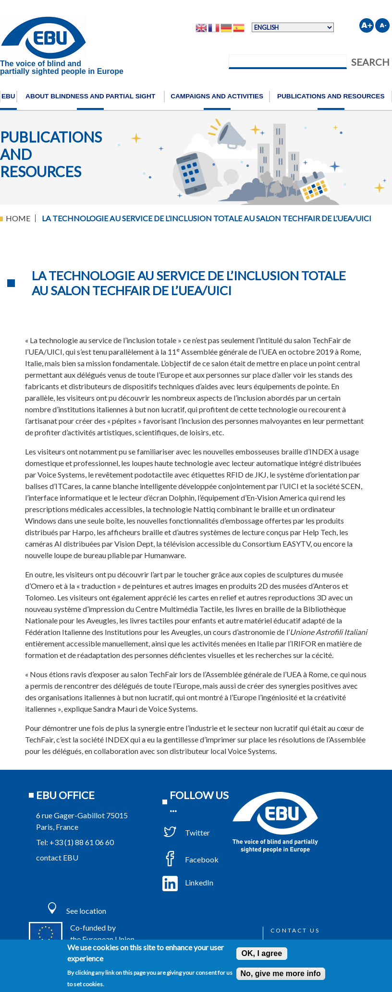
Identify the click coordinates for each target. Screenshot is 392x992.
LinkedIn (187, 882)
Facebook (190, 859)
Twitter (186, 832)
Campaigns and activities (217, 96)
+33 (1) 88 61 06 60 (81, 842)
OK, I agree (262, 953)
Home (18, 218)
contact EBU (57, 857)
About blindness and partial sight (90, 96)
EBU (8, 96)
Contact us (295, 930)
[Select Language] (293, 27)
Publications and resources (331, 96)
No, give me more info (281, 973)
